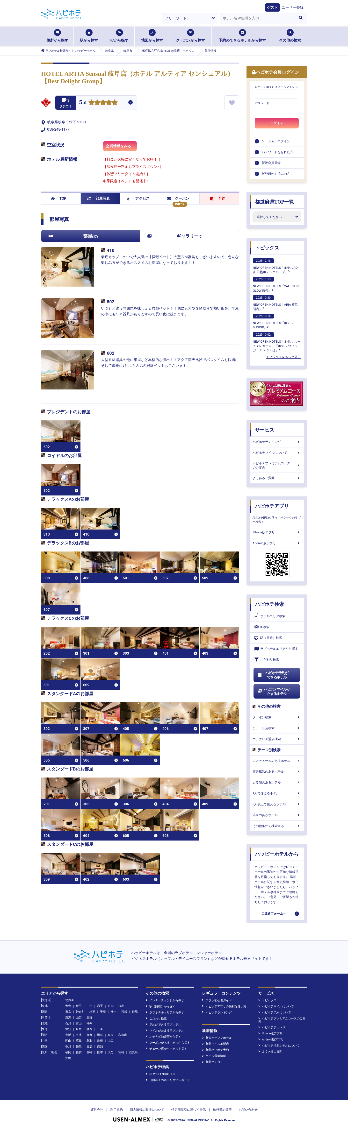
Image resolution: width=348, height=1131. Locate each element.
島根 (100, 1040)
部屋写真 (98, 198)
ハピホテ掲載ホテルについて (279, 1045)
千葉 (103, 1011)
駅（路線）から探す (160, 1006)
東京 (68, 1011)
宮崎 (121, 1052)
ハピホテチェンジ (271, 1027)
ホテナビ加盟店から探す (163, 1036)
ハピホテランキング (277, 442)
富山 (79, 1023)
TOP (58, 198)
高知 (100, 1046)
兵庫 (79, 1035)
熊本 (100, 1052)
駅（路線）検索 (268, 638)
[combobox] (257, 18)
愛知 (68, 1029)
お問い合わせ (248, 1109)
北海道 (69, 1000)
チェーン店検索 (277, 728)
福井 (89, 1023)
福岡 (68, 1052)
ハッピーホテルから (276, 854)
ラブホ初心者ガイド (217, 1000)
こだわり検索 (266, 659)
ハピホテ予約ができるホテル (272, 675)
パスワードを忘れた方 (277, 152)
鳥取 (89, 1040)
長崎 (89, 1052)
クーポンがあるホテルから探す (168, 1042)
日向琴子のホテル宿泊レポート (168, 1080)
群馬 (135, 1011)
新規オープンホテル (217, 1037)
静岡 (89, 1029)
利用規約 (116, 1109)
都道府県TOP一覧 (274, 202)
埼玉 (92, 1011)
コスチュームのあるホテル (277, 761)
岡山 (68, 1040)
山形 (89, 1006)
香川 (68, 1046)
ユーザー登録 (293, 7)
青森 (68, 1006)
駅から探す (89, 35)
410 (110, 250)
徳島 (79, 1046)
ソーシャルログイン (276, 141)
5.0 (82, 103)
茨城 (124, 1011)
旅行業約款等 (222, 1109)
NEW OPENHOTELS (160, 1074)
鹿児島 (133, 1052)
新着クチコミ (212, 1062)
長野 (89, 1017)
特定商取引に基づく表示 (188, 1109)
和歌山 (122, 1035)
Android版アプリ (277, 543)
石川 (68, 1023)
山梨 (79, 1017)
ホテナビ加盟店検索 (277, 739)
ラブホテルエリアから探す (276, 649)
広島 (79, 1040)
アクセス (138, 198)
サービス (264, 429)
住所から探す (57, 35)
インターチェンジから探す (165, 1000)
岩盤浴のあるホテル (277, 782)
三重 (100, 1029)
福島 (121, 1006)
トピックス (267, 247)
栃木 (113, 1011)
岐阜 (79, 1029)
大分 (111, 1052)
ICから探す (119, 35)
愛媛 (89, 1046)
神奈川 (80, 1011)
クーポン (178, 198)
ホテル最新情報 (214, 1056)
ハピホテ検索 (269, 604)
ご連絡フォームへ (273, 913)
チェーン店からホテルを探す (166, 1048)
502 (110, 301)
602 (110, 353)
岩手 (100, 1006)
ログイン (276, 123)
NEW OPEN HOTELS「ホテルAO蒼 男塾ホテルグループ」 (275, 266)
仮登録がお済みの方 (276, 174)
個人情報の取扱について (147, 1109)
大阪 (68, 1035)
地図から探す (152, 35)
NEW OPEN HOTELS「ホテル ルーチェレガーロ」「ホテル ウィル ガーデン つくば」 (277, 342)
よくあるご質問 (277, 478)
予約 (217, 198)
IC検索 (261, 627)
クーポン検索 (277, 717)
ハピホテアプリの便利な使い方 (224, 1006)
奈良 (111, 1035)
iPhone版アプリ (277, 532)
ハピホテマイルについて (277, 452)
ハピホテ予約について (274, 1012)
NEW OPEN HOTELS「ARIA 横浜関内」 (275, 303)
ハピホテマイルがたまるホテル (273, 691)
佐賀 (79, 1052)
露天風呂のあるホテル (277, 771)
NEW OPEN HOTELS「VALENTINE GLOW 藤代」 (276, 284)
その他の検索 (290, 35)
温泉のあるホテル (277, 815)
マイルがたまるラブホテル (165, 1030)
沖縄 (68, 1058)
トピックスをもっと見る (283, 357)
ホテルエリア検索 (269, 616)
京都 (89, 1035)
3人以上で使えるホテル (277, 804)
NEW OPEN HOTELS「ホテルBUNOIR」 (273, 321)
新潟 (68, 1017)
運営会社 (97, 1109)
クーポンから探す (190, 35)
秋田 (79, 1006)
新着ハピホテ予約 (215, 1050)
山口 (111, 1040)
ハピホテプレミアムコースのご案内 (277, 465)
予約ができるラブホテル (163, 1024)
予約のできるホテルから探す (242, 35)
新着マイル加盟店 (215, 1044)
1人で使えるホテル (277, 793)
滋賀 (100, 1035)
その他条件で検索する (277, 826)
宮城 (111, 1006)
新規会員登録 (271, 163)
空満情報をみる (121, 147)
